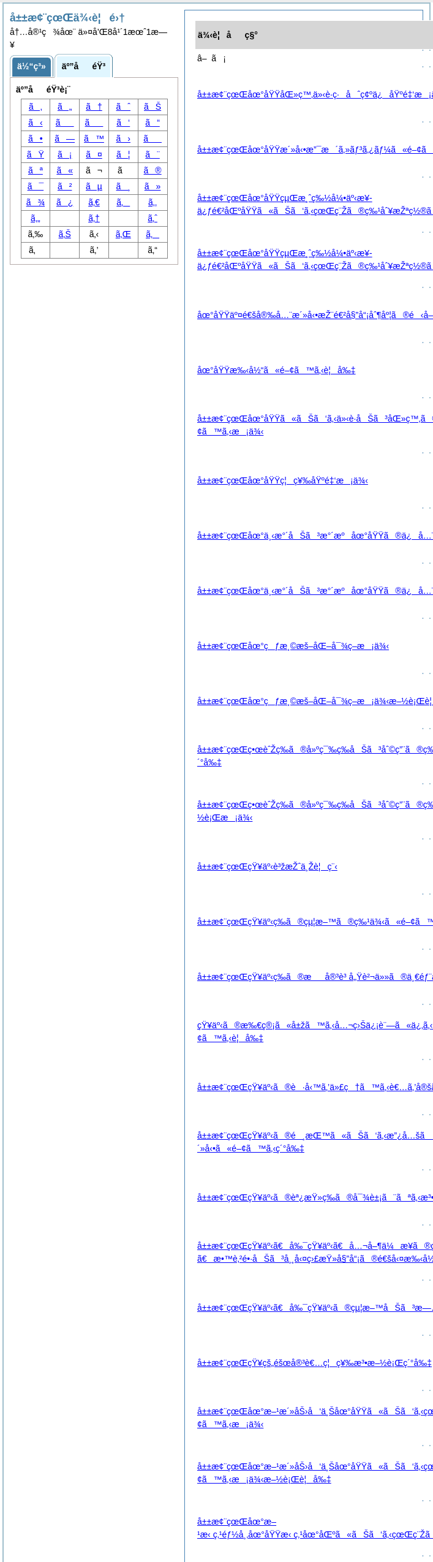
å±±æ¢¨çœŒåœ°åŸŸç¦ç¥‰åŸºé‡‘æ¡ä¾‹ (282, 480)
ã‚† (94, 218)
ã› (123, 138)
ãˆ (123, 107)
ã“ (152, 122)
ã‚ (123, 202)
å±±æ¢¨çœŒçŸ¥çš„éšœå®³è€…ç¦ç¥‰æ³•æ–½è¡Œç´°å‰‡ (314, 1363)
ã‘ (123, 122)
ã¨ (152, 154)
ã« (64, 170)
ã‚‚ (152, 202)
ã (65, 122)
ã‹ (35, 122)
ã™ (94, 138)
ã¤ (94, 154)
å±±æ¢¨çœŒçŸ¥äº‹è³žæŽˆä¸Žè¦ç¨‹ (267, 866)
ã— (65, 138)
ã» (153, 186)
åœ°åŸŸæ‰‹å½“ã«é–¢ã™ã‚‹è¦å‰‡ (276, 370)
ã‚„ (35, 218)
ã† (94, 107)
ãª (35, 170)
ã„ (65, 107)
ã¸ (123, 186)
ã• (35, 138)
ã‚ (35, 107)
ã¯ (36, 186)
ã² (65, 186)
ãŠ (152, 107)
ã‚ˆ (152, 218)
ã (152, 138)
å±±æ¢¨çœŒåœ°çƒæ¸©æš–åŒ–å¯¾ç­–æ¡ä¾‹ (293, 646)
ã (94, 122)
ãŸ (35, 154)
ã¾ (35, 202)
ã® (153, 170)
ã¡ (65, 154)
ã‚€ (94, 202)
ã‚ (152, 234)
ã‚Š (65, 234)
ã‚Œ (123, 234)
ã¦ (123, 154)
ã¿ (64, 202)
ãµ (94, 186)
